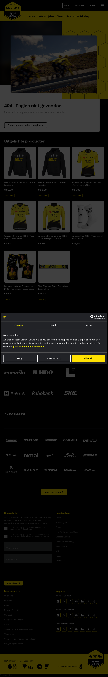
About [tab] (89, 325)
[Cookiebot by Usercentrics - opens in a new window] (92, 317)
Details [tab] (54, 325)
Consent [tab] (18, 325)
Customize (54, 358)
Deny (19, 358)
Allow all (88, 358)
